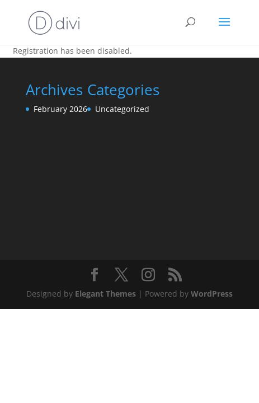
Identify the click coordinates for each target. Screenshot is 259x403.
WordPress (212, 293)
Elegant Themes (105, 293)
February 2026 (60, 109)
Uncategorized (122, 109)
